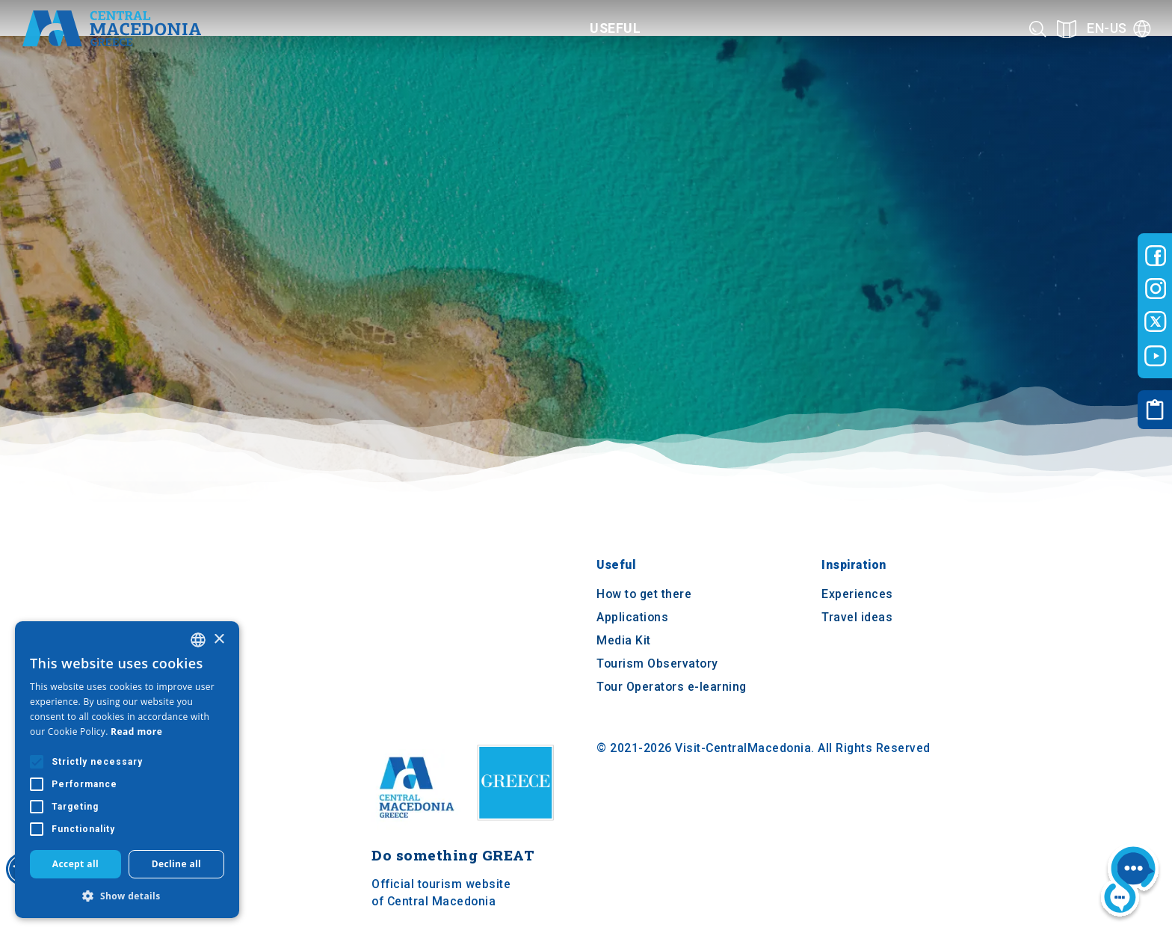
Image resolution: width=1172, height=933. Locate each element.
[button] (127, 895)
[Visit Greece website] (519, 826)
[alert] (127, 769)
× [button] (218, 639)
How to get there (643, 595)
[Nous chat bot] (1129, 882)
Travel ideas (856, 618)
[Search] (1037, 28)
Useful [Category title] (615, 28)
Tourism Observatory (657, 663)
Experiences (857, 595)
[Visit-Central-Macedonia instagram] (1155, 288)
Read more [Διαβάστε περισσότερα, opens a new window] (136, 731)
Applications (632, 618)
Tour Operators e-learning (671, 687)
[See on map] (1066, 28)
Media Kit (623, 641)
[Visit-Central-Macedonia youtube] (1155, 355)
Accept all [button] (75, 863)
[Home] (111, 28)
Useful (615, 565)
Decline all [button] (177, 863)
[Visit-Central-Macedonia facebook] (1155, 255)
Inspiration (853, 565)
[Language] (1119, 29)
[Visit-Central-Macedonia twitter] (1155, 322)
